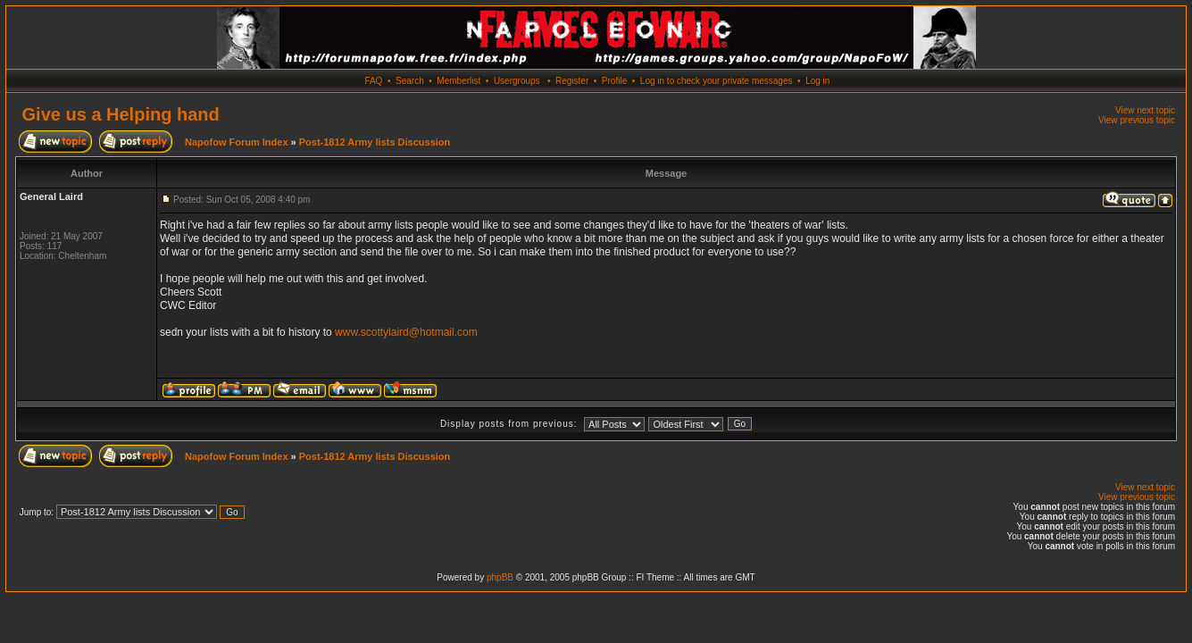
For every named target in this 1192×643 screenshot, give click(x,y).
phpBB (500, 577)
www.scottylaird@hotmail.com (406, 332)
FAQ (373, 81)
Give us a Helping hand (121, 114)
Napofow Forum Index (236, 142)
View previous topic (1136, 120)
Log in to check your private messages (716, 81)
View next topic (1145, 110)
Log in (817, 81)
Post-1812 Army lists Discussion (375, 142)
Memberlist (458, 81)
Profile (614, 81)
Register (571, 81)
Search (410, 81)
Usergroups (517, 81)
